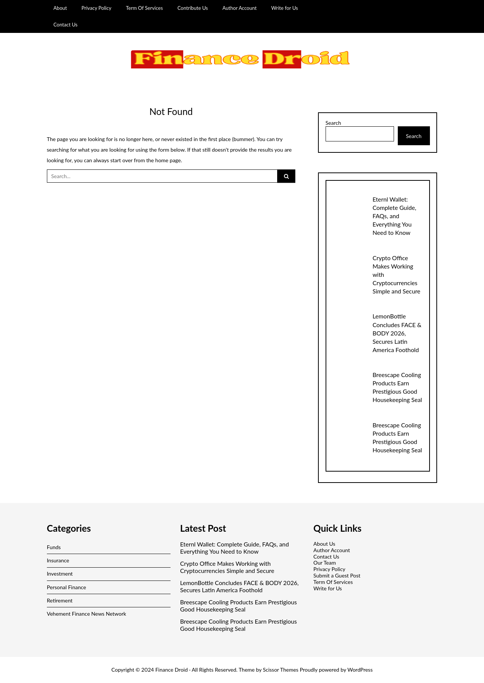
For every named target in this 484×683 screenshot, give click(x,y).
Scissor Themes (280, 669)
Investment (60, 573)
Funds (54, 547)
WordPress (360, 669)
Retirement (60, 600)
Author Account (239, 8)
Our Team (324, 562)
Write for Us (284, 8)
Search (333, 123)
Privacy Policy (96, 8)
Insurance (58, 560)
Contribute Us (192, 8)
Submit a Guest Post (336, 575)
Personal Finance (66, 587)
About (60, 8)
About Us (324, 543)
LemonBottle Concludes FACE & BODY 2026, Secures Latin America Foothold (396, 332)
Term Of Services (144, 8)
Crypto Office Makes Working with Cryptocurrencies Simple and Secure (227, 567)
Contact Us (65, 25)
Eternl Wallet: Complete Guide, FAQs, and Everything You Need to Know (394, 216)
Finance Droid (171, 669)
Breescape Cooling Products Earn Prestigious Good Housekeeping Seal (238, 606)
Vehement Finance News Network (86, 613)
